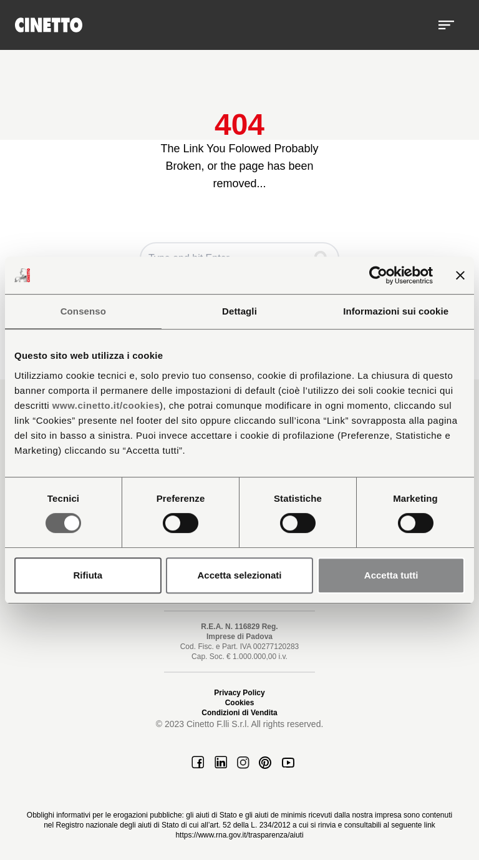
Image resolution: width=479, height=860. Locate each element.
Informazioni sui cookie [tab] (395, 311)
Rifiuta (87, 575)
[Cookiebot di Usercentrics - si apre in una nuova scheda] (378, 275)
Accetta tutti (391, 575)
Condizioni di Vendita (239, 712)
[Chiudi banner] (460, 275)
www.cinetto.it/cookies (106, 405)
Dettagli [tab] (239, 311)
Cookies (239, 702)
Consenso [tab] (83, 311)
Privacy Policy (239, 692)
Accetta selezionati (239, 575)
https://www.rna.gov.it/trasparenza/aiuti (239, 835)
